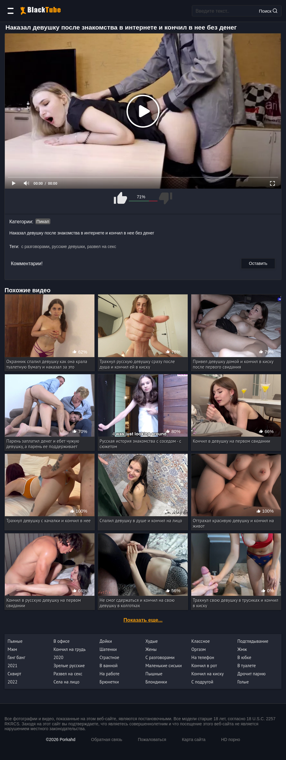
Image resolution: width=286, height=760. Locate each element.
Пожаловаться (152, 739)
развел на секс (101, 246)
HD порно (230, 739)
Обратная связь (106, 739)
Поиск (268, 10)
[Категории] (11, 11)
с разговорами (35, 246)
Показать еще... (142, 620)
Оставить (258, 263)
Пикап (43, 221)
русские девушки (68, 246)
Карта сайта (193, 739)
